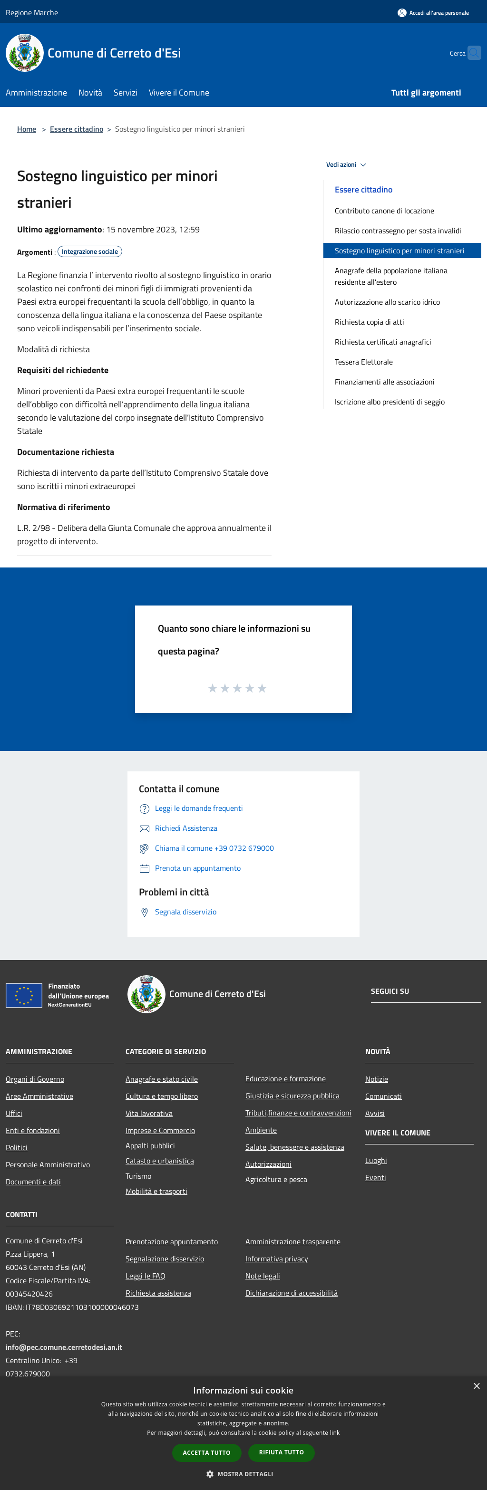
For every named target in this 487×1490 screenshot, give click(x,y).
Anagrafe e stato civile (162, 1079)
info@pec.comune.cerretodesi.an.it (64, 1347)
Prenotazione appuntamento (172, 1241)
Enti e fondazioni (33, 1130)
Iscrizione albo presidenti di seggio (390, 401)
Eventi (375, 1177)
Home (26, 129)
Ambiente (261, 1129)
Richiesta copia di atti (369, 321)
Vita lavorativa (149, 1113)
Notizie (376, 1079)
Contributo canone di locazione (384, 210)
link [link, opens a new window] (335, 1433)
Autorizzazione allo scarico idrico (387, 302)
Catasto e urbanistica (160, 1160)
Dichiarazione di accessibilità (291, 1292)
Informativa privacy (276, 1258)
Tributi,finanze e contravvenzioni (298, 1112)
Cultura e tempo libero (162, 1096)
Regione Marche (32, 12)
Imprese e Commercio (160, 1130)
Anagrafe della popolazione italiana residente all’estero (391, 276)
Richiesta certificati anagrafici (383, 341)
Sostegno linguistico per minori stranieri (400, 250)
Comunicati (383, 1096)
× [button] (476, 1386)
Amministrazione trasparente (293, 1241)
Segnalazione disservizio (165, 1258)
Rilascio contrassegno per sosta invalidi (398, 230)
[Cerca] (469, 52)
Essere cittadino (76, 129)
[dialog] (243, 1433)
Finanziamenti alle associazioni (385, 381)
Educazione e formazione (285, 1078)
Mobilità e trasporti (156, 1191)
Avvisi (375, 1113)
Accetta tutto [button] (207, 1453)
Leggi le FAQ (146, 1275)
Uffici (14, 1113)
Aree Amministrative (39, 1096)
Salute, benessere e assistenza (294, 1147)
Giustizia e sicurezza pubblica (292, 1095)
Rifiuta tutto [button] (281, 1452)
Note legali (262, 1275)
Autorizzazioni (268, 1164)
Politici (17, 1147)
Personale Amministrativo (48, 1164)
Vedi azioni (347, 165)
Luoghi (376, 1160)
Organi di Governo (35, 1079)
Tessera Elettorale (364, 361)
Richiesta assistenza (158, 1292)
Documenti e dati (33, 1181)
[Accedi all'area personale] (433, 12)
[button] (243, 1474)
